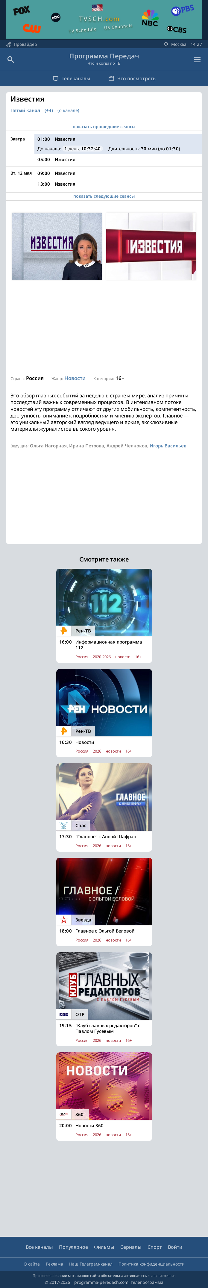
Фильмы (104, 1247)
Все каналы (39, 1247)
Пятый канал (25, 110)
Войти (175, 1247)
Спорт (155, 1247)
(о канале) (68, 110)
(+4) (49, 110)
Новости (75, 378)
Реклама (54, 1264)
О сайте (32, 1264)
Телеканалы (71, 78)
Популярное (73, 1247)
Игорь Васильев (168, 446)
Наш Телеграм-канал (91, 1264)
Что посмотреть (132, 78)
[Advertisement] (104, 328)
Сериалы (131, 1247)
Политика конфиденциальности (152, 1264)
